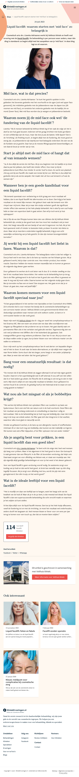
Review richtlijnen (40, 738)
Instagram (24, 738)
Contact (37, 747)
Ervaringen (7, 748)
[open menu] (75, 7)
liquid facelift (23, 38)
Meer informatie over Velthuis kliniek (49, 577)
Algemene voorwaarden (66, 771)
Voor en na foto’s (9, 751)
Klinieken (6, 741)
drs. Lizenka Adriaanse (26, 448)
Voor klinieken (56, 738)
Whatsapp (23, 553)
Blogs (9, 17)
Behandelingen (8, 738)
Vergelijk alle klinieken (16, 536)
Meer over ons (8, 726)
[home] (14, 7)
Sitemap (54, 771)
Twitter (15, 553)
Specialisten (7, 745)
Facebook (7, 553)
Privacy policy (63, 773)
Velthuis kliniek (25, 320)
